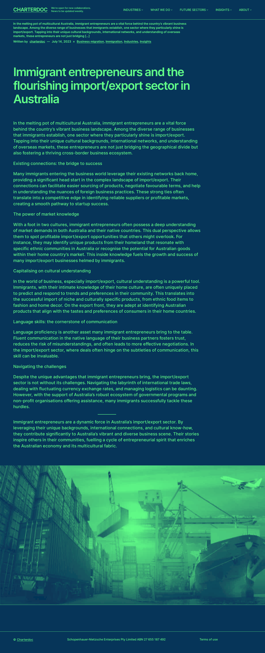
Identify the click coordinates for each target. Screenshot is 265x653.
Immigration (114, 41)
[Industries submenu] (142, 10)
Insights (222, 9)
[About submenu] (251, 10)
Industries (132, 9)
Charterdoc (30, 9)
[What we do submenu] (172, 10)
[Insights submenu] (231, 10)
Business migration (90, 41)
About (244, 9)
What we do (160, 9)
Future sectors (193, 9)
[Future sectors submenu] (207, 10)
